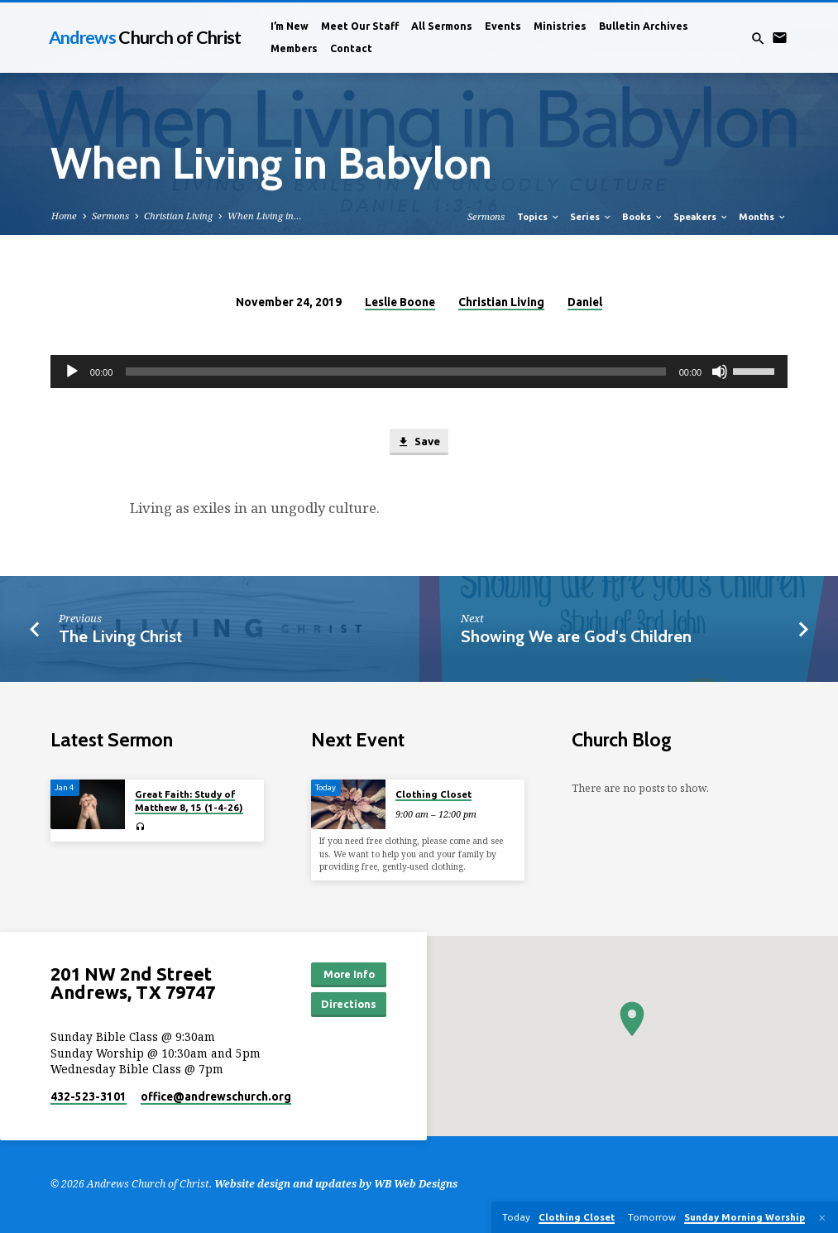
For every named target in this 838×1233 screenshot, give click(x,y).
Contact (351, 48)
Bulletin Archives (643, 26)
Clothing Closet (433, 794)
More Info (349, 974)
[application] (419, 371)
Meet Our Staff (360, 26)
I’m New (290, 26)
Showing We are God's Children (576, 636)
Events (503, 26)
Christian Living (178, 215)
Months (763, 217)
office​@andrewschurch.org (216, 1096)
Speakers (701, 217)
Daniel (584, 302)
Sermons (110, 215)
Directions (348, 1004)
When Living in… (264, 215)
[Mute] (719, 371)
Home (64, 215)
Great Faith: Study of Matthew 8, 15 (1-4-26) (189, 801)
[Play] (72, 371)
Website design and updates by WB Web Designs (335, 1184)
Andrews (145, 37)
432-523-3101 (88, 1096)
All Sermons (441, 26)
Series (591, 217)
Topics (538, 217)
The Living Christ (120, 636)
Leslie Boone (400, 302)
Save (418, 442)
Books (642, 217)
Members (294, 48)
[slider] (395, 371)
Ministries (560, 26)
